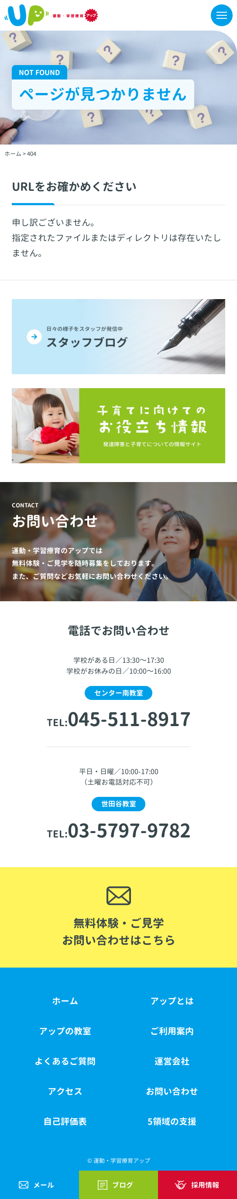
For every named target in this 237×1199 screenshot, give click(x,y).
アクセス (65, 1091)
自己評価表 (65, 1121)
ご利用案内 (172, 1031)
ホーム (65, 1001)
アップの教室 (65, 1031)
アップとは (172, 1001)
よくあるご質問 (65, 1061)
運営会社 (172, 1061)
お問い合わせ (172, 1091)
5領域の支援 (172, 1121)
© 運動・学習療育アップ (118, 1161)
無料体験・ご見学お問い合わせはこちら (118, 931)
